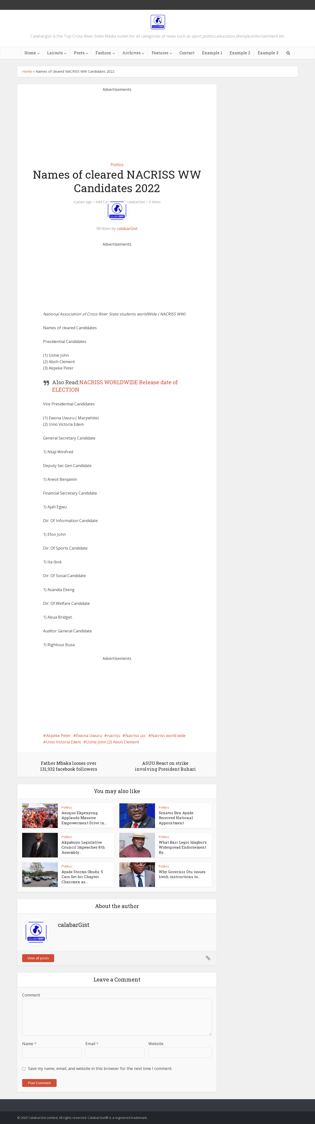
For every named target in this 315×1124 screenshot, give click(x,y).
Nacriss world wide (168, 735)
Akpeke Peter (58, 735)
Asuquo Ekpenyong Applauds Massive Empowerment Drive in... (84, 817)
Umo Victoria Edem (63, 742)
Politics (117, 164)
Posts (79, 52)
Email (91, 1043)
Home (30, 52)
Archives (131, 52)
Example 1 (212, 52)
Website (155, 1043)
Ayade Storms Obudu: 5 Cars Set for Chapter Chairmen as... (82, 876)
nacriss (113, 735)
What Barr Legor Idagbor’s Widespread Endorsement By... (183, 847)
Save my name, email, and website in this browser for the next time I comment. (100, 1068)
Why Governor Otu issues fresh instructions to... (182, 874)
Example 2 (240, 52)
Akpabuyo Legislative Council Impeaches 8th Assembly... (83, 847)
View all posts (38, 958)
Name (29, 1043)
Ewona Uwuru (89, 735)
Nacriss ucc (135, 735)
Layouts (55, 52)
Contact (187, 52)
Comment (31, 995)
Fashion (103, 52)
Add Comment (107, 202)
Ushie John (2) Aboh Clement (112, 742)
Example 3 (268, 52)
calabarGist (136, 202)
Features (160, 52)
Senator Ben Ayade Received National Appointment (176, 817)
